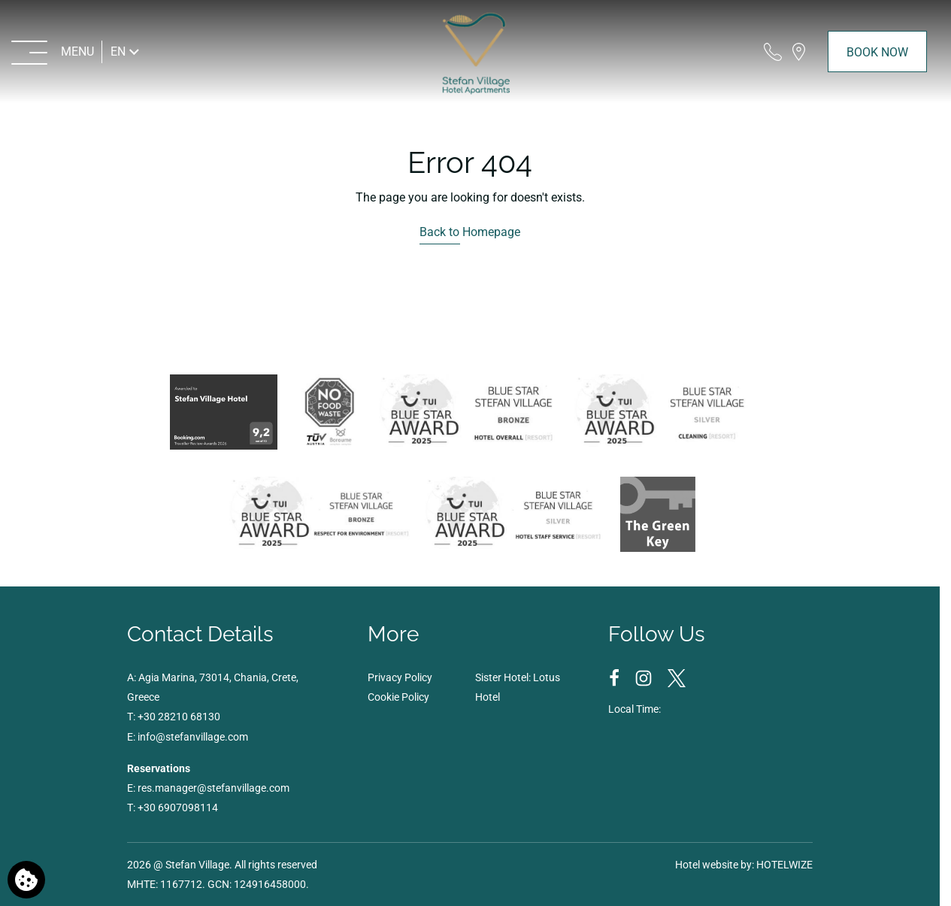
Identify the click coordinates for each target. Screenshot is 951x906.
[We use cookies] (26, 879)
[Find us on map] (798, 51)
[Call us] (773, 51)
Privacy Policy (400, 677)
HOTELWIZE (784, 865)
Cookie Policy (398, 697)
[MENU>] (53, 51)
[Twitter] (676, 677)
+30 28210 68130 (179, 717)
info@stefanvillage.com (193, 737)
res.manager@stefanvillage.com (213, 788)
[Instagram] (645, 677)
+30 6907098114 (178, 807)
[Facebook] (615, 677)
